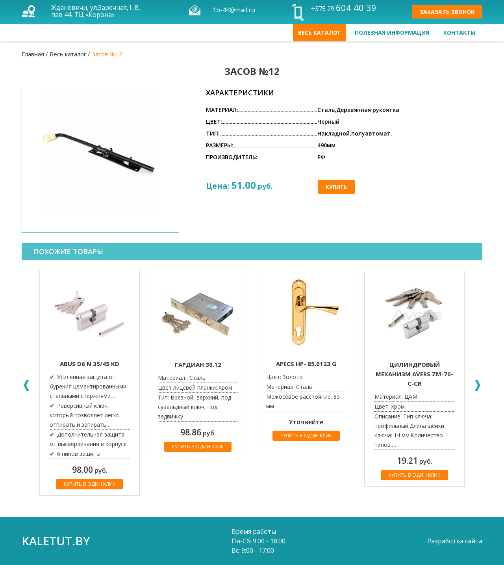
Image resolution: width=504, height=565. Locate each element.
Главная (33, 54)
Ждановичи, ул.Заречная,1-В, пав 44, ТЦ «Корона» (95, 11)
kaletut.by (56, 540)
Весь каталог (319, 32)
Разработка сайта (454, 541)
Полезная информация (392, 32)
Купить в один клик (89, 484)
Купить (336, 186)
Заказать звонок (447, 11)
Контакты (459, 32)
